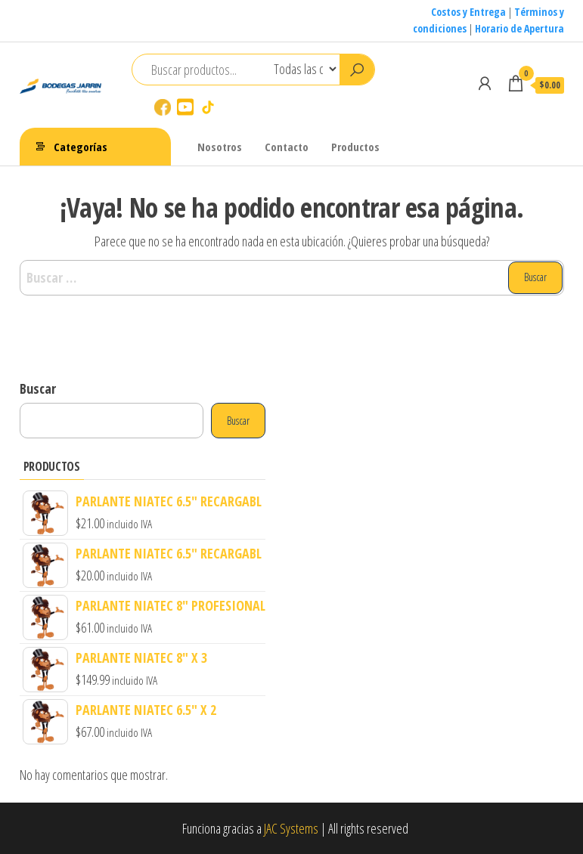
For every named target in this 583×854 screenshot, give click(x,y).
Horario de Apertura (519, 28)
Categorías (80, 146)
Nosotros (219, 146)
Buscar (38, 388)
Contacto (287, 146)
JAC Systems (291, 828)
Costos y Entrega (468, 12)
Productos (355, 146)
